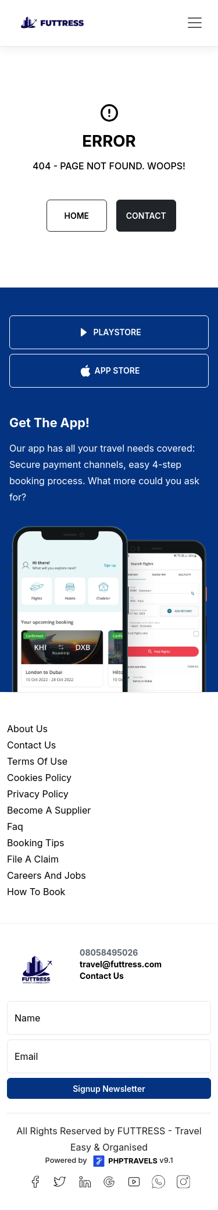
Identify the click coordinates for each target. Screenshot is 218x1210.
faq (15, 826)
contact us (31, 745)
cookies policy (39, 777)
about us (27, 728)
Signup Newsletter (109, 1089)
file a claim (33, 859)
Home (76, 216)
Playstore (109, 332)
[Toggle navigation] (194, 22)
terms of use (37, 761)
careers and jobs (46, 875)
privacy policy (38, 794)
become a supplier (49, 810)
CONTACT (146, 216)
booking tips (36, 843)
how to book (36, 891)
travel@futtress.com (121, 964)
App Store (109, 371)
